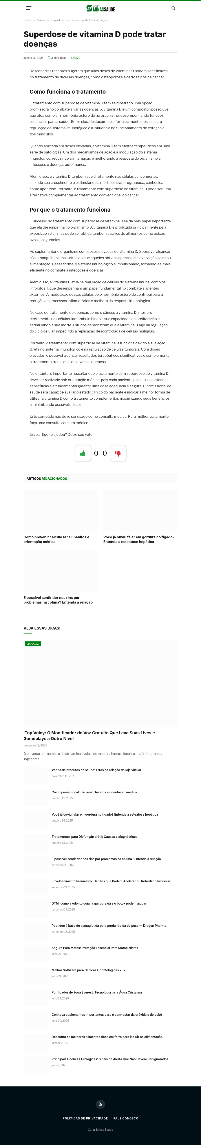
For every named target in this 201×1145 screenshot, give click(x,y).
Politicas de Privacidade (85, 1118)
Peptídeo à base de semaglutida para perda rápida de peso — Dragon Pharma (109, 925)
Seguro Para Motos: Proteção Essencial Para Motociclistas (95, 948)
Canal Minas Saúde (100, 1129)
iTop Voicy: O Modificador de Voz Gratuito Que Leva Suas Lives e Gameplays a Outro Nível (89, 735)
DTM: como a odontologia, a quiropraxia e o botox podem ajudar (99, 903)
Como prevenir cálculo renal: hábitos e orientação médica (56, 539)
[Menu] (28, 8)
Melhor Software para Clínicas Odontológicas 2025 (89, 970)
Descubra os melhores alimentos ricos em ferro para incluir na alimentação (107, 1037)
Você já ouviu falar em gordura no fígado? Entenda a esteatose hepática (139, 539)
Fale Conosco (126, 1118)
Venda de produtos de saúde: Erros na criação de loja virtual (96, 770)
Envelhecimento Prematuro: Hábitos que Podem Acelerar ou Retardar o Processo (111, 881)
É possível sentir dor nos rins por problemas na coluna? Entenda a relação (58, 600)
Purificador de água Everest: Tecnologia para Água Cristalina (97, 992)
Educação (33, 644)
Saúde (75, 57)
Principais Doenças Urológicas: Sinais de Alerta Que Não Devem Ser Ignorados (110, 1059)
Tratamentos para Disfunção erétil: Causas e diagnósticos (94, 836)
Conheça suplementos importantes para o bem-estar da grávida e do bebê (107, 1014)
